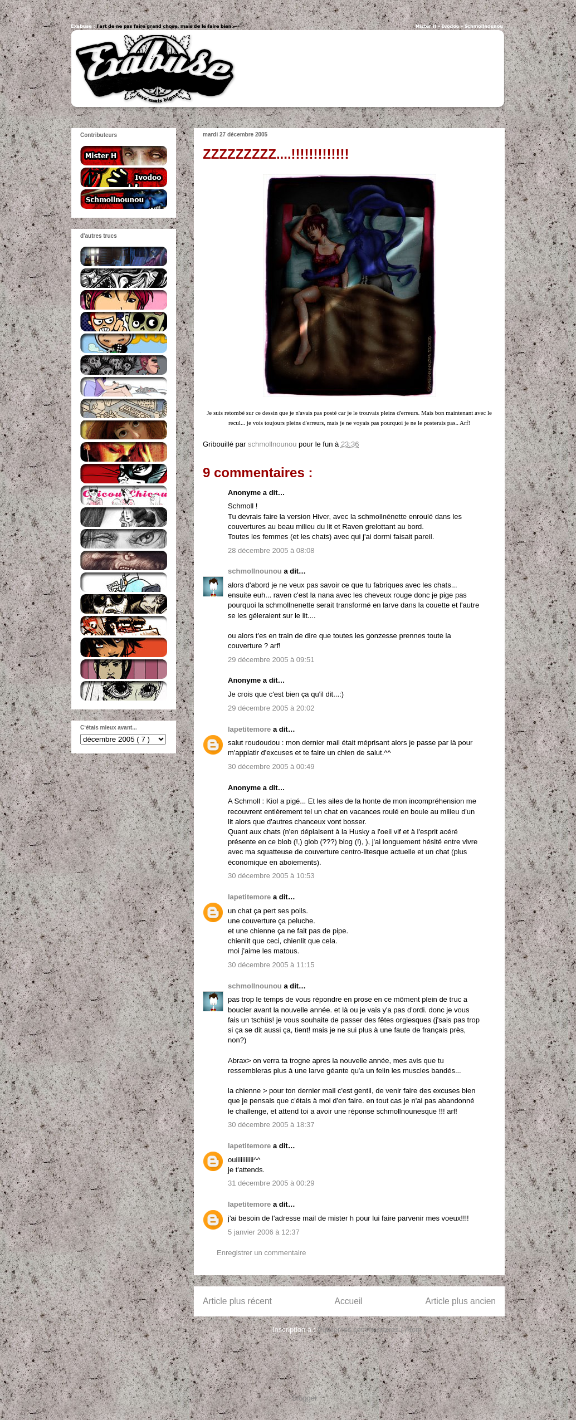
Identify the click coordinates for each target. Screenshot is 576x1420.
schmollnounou (256, 571)
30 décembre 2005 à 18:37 (271, 1124)
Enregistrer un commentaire (261, 1252)
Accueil (349, 1301)
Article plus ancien (460, 1301)
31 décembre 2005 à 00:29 (271, 1183)
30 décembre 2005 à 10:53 (271, 875)
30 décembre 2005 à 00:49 (271, 766)
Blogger (304, 1398)
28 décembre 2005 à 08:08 (271, 550)
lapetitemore (250, 729)
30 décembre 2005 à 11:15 (271, 965)
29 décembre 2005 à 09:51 (271, 659)
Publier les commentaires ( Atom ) (372, 1329)
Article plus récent (237, 1301)
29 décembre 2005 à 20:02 (271, 708)
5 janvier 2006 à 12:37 (264, 1232)
